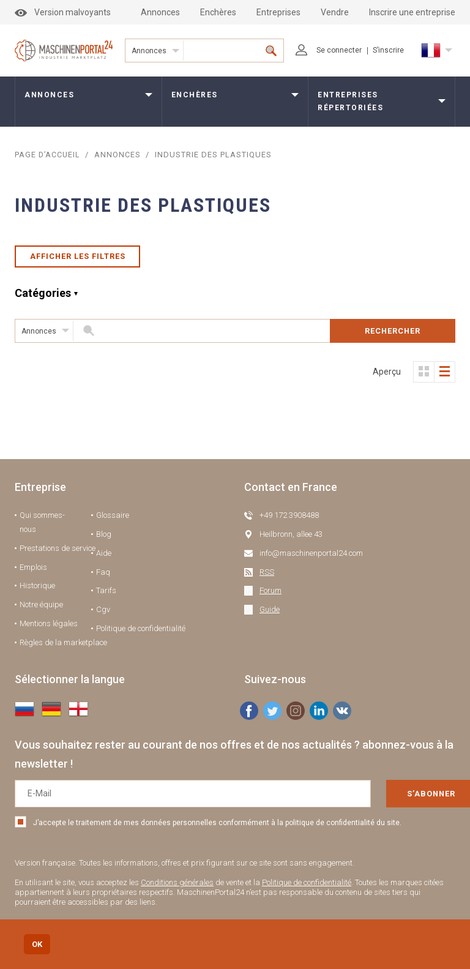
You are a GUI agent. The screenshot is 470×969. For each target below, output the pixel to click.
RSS (266, 577)
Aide (103, 558)
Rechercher (392, 335)
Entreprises (278, 12)
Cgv (103, 614)
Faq (103, 577)
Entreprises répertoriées (350, 101)
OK (37, 944)
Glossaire (112, 520)
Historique (37, 590)
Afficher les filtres (77, 259)
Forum (270, 595)
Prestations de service (57, 553)
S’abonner (396, 798)
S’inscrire (388, 50)
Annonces (160, 12)
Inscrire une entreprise (412, 12)
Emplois (33, 572)
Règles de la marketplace (63, 647)
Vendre (335, 12)
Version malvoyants (63, 12)
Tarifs (106, 595)
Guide (269, 614)
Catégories (43, 297)
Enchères (218, 12)
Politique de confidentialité (140, 633)
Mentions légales (49, 628)
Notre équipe (41, 609)
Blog (103, 539)
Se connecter (329, 50)
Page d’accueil (48, 154)
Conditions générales (177, 887)
